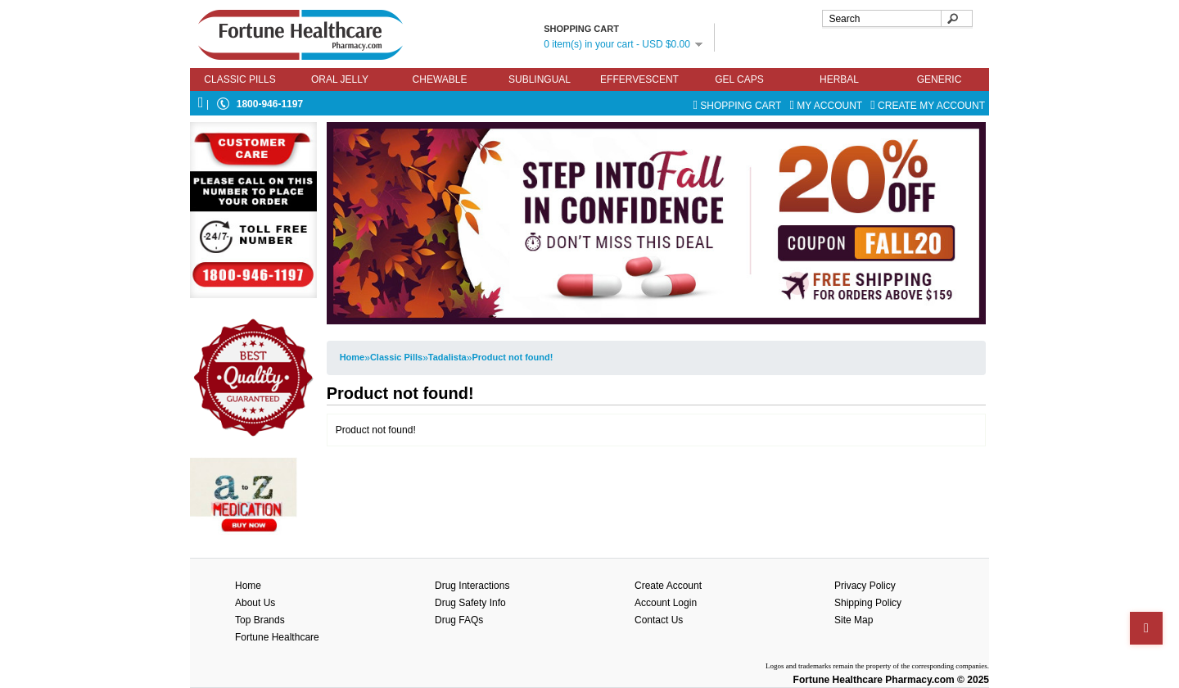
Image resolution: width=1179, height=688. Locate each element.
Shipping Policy (867, 603)
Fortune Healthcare (277, 637)
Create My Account (927, 105)
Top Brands (260, 620)
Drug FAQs (459, 620)
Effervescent (639, 79)
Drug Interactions (472, 585)
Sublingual (539, 79)
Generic (939, 79)
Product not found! (512, 357)
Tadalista (447, 357)
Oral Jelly (339, 79)
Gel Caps (739, 79)
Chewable (440, 79)
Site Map (853, 620)
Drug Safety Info (470, 603)
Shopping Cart (738, 105)
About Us (255, 603)
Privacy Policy (865, 585)
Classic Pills (239, 79)
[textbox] (897, 18)
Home (352, 357)
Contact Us (659, 620)
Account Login (666, 603)
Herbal (839, 79)
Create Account (668, 585)
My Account (827, 105)
